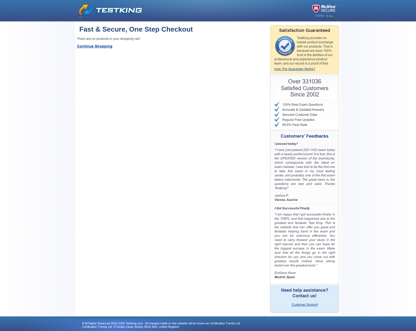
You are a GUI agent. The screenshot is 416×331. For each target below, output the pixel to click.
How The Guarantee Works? (294, 69)
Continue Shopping (94, 46)
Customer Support (305, 305)
